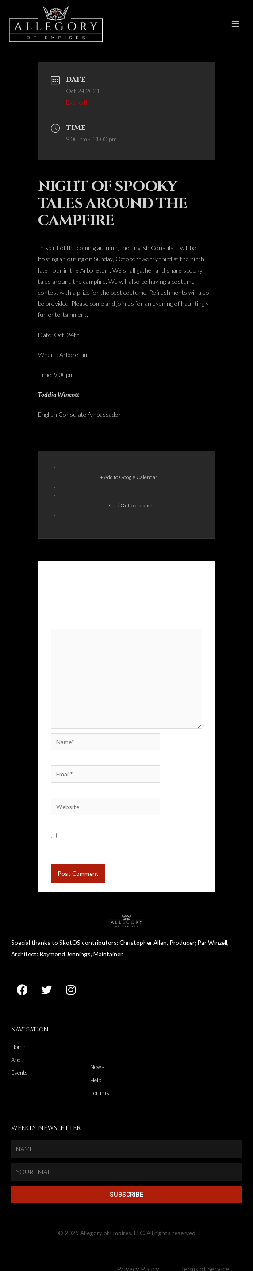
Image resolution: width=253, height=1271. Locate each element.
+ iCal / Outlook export (129, 513)
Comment (66, 631)
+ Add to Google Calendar (128, 485)
